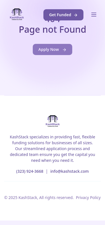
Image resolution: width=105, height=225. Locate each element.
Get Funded (63, 14)
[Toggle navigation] (94, 14)
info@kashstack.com (69, 171)
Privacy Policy (88, 197)
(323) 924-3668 (29, 171)
